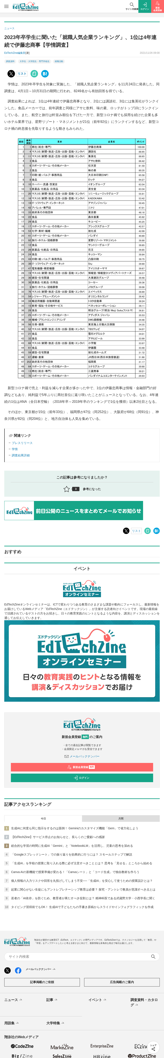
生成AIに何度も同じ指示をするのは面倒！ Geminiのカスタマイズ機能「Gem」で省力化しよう (74, 828)
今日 (43, 818)
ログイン (81, 778)
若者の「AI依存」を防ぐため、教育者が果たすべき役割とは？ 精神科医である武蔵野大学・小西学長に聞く (83, 898)
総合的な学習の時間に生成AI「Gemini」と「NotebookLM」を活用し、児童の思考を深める (72, 845)
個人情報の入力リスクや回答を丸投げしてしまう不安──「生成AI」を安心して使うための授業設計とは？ (82, 880)
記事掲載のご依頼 (42, 982)
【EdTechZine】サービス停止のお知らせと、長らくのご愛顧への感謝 (58, 837)
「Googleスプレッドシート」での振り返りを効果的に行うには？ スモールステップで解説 (71, 854)
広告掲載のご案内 (122, 982)
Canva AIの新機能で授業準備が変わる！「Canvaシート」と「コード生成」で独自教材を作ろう (75, 872)
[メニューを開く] (6, 6)
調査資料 (10, 61)
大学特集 (55, 1023)
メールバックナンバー (82, 756)
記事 (52, 1000)
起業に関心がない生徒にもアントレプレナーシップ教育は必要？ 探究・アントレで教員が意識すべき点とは (83, 889)
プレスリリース (22, 443)
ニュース (13, 1000)
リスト (22, 73)
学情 (15, 449)
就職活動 (59, 61)
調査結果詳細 (21, 455)
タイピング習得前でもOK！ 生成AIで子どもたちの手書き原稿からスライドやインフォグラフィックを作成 (82, 907)
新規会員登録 (81, 767)
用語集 (11, 1023)
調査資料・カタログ (144, 1002)
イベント (97, 1000)
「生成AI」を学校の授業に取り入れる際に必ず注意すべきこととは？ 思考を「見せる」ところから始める (81, 863)
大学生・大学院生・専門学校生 (35, 61)
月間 (120, 818)
